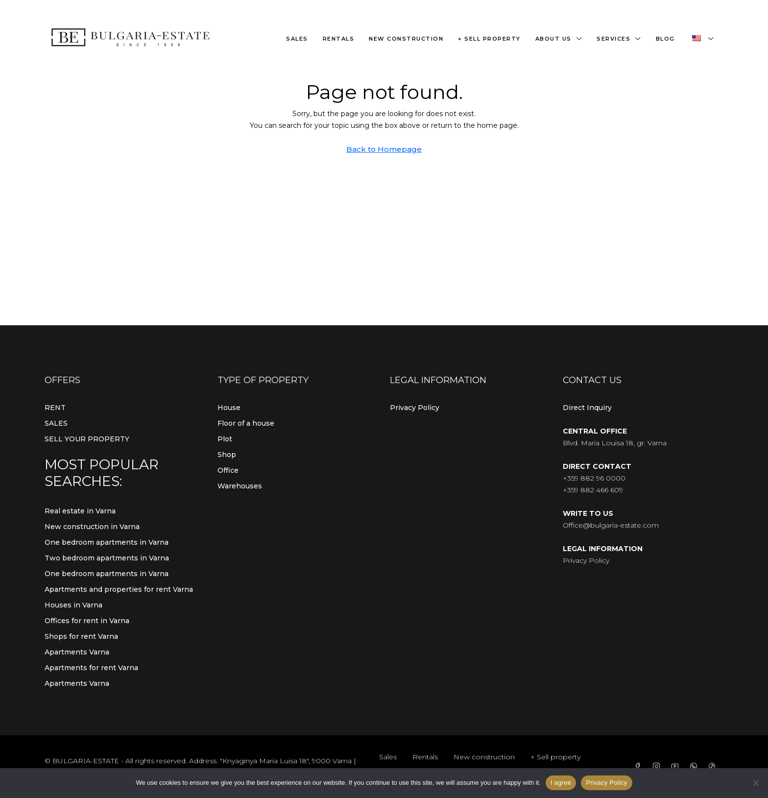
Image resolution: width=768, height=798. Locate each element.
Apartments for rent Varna (91, 667)
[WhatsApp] (695, 766)
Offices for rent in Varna (87, 620)
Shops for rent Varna (81, 636)
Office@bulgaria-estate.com (611, 525)
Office (228, 470)
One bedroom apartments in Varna (106, 542)
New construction (406, 38)
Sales (297, 38)
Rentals (339, 38)
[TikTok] (714, 766)
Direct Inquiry (587, 407)
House (228, 407)
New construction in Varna (92, 526)
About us (553, 38)
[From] (756, 783)
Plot (224, 439)
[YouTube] (677, 766)
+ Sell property (489, 38)
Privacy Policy (414, 407)
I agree (561, 782)
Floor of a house (245, 423)
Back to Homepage (384, 149)
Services (613, 38)
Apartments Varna (77, 652)
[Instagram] (658, 766)
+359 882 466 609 (593, 489)
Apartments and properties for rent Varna (119, 589)
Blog (665, 38)
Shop (226, 454)
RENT (55, 407)
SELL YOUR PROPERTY (87, 439)
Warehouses (239, 486)
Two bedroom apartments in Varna (107, 558)
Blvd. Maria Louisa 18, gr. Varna (615, 442)
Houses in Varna (73, 605)
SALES (56, 423)
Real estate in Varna (80, 511)
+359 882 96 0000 (594, 478)
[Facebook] (639, 766)
